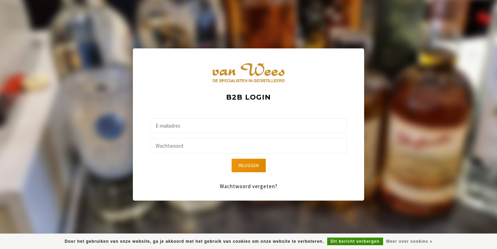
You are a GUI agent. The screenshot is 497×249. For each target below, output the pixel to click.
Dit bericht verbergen (355, 241)
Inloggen (248, 165)
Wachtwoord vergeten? (248, 186)
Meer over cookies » (409, 241)
